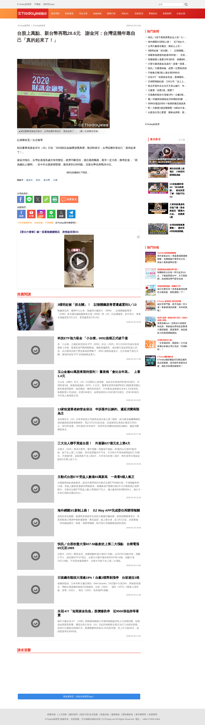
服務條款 (115, 714)
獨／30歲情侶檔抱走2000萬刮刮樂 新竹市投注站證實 (175, 99)
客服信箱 (104, 714)
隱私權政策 (127, 714)
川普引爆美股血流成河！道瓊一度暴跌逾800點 (171, 64)
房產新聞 (167, 13)
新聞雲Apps (49, 1)
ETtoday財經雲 (152, 124)
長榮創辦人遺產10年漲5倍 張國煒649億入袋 (171, 59)
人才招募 (62, 714)
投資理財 (55, 13)
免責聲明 (153, 714)
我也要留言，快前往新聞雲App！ (79, 696)
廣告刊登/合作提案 (89, 714)
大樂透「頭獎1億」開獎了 (161, 90)
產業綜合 (153, 13)
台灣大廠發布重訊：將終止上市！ (165, 46)
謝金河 (29, 180)
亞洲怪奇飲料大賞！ (165, 340)
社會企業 (181, 13)
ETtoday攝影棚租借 (165, 357)
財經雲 (32, 14)
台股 (55, 180)
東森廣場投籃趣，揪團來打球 (169, 286)
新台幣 (47, 180)
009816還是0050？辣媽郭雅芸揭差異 (167, 103)
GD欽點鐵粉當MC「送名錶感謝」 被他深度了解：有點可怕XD (177, 190)
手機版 (37, 1)
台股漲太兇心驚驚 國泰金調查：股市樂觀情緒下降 (174, 112)
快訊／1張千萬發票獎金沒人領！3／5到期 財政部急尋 (176, 37)
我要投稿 (51, 714)
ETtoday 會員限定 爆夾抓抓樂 (169, 301)
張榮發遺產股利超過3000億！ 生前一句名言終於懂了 (175, 55)
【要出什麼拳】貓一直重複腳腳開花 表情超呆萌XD (49, 232)
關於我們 (73, 714)
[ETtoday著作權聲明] (65, 222)
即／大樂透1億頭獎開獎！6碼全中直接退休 (169, 108)
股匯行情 (111, 13)
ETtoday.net (109, 719)
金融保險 (97, 13)
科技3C (125, 13)
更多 (181, 139)
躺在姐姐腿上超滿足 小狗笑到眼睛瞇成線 (177, 171)
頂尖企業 (83, 13)
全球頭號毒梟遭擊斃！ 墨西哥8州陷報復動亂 (177, 228)
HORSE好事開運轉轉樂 (166, 253)
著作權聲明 (140, 714)
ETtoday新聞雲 (24, 1)
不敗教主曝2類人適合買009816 (164, 72)
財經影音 (139, 13)
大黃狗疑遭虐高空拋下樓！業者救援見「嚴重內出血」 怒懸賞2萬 (177, 210)
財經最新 (69, 13)
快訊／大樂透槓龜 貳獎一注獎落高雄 (167, 68)
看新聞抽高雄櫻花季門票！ (168, 269)
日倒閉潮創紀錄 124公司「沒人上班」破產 (170, 81)
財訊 (38, 180)
